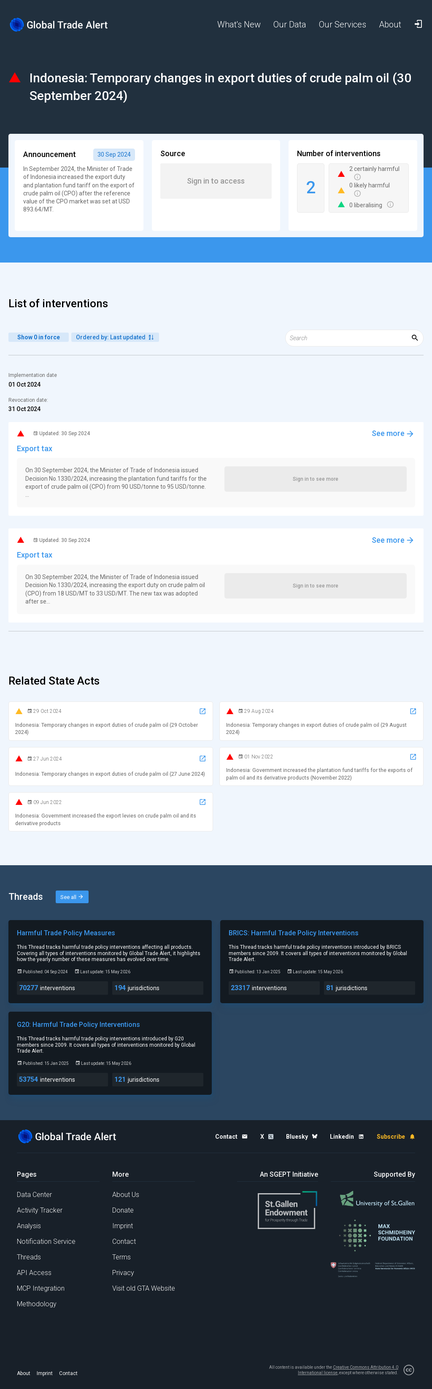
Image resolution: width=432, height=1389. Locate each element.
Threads (29, 1257)
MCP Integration (41, 1288)
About (23, 1373)
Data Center (34, 1195)
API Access (34, 1273)
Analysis (29, 1226)
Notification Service (46, 1241)
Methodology (37, 1304)
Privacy (123, 1273)
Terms (121, 1257)
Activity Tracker (39, 1210)
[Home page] (59, 24)
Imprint (122, 1226)
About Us (125, 1195)
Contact (124, 1241)
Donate (123, 1210)
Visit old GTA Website (143, 1288)
